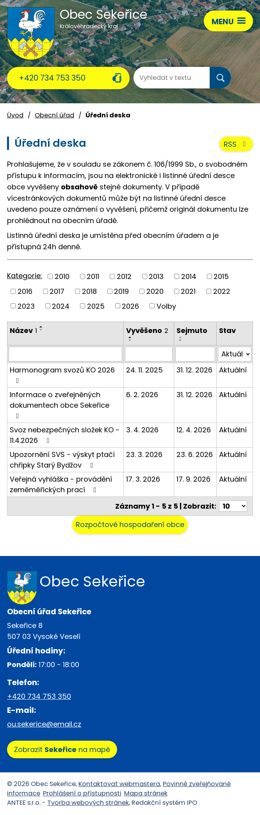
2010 (62, 276)
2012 (124, 276)
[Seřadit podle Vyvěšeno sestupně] (130, 340)
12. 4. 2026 (193, 430)
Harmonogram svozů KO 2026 (62, 374)
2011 (93, 276)
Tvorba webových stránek (88, 802)
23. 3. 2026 (144, 454)
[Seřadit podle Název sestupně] (41, 329)
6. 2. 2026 (142, 394)
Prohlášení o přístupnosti (82, 793)
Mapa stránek (145, 793)
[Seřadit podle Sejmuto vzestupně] (180, 337)
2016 (25, 291)
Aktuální (233, 370)
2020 (155, 291)
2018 (89, 291)
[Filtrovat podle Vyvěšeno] (149, 354)
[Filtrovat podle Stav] (234, 354)
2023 (26, 306)
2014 (188, 276)
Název (23, 330)
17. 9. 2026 (193, 479)
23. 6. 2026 (194, 454)
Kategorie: (24, 276)
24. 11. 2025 (144, 370)
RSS (236, 144)
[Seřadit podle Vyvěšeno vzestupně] (130, 337)
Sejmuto (191, 330)
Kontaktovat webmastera (119, 783)
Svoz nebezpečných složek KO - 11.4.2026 (64, 435)
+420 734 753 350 (52, 77)
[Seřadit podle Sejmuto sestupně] (180, 340)
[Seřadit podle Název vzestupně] (41, 326)
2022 (221, 291)
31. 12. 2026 (194, 370)
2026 (130, 306)
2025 (96, 306)
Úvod (15, 115)
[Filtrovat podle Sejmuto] (195, 354)
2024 (60, 306)
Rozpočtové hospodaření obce (130, 524)
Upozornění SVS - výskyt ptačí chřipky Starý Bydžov (62, 460)
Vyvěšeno (147, 330)
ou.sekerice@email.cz (44, 724)
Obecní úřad (54, 115)
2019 (121, 291)
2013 (156, 276)
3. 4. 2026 (142, 430)
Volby (166, 306)
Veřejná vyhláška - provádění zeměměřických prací (61, 484)
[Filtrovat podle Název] (65, 354)
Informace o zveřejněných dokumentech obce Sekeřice (59, 404)
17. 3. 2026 (143, 479)
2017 (57, 291)
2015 (221, 276)
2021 (188, 291)
